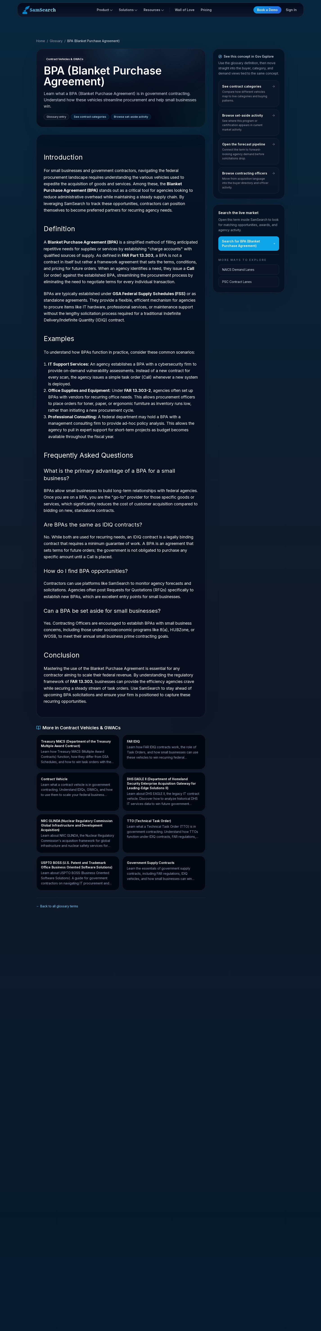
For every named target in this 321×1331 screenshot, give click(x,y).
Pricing (206, 10)
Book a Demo (267, 10)
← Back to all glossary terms (57, 906)
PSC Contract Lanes (237, 282)
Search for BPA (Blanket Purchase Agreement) (249, 243)
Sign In (291, 10)
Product (105, 10)
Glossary (56, 41)
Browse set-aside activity (131, 116)
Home (40, 41)
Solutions (128, 10)
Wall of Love (184, 10)
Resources (154, 10)
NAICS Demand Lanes (238, 269)
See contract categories (90, 116)
